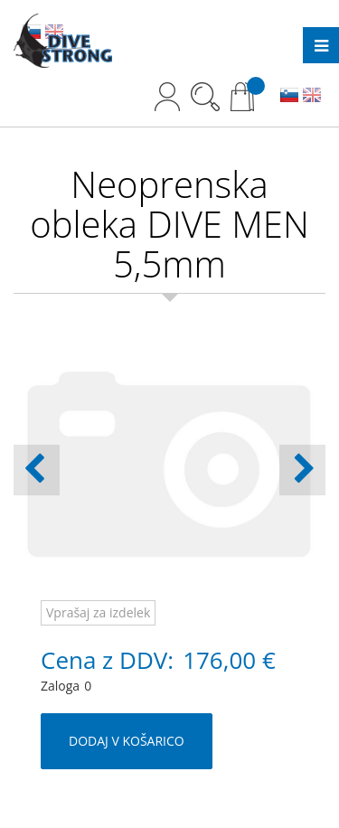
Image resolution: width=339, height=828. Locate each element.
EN (312, 97)
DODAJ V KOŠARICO (126, 740)
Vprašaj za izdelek (98, 612)
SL (289, 97)
